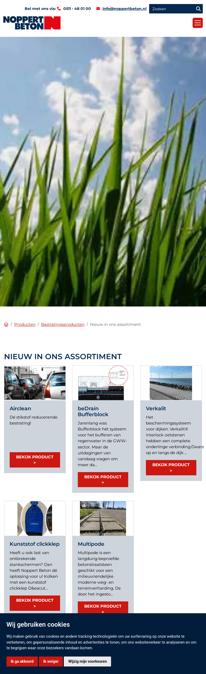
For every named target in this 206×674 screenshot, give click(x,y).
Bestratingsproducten (62, 324)
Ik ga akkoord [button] (22, 661)
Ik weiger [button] (50, 661)
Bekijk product (34, 456)
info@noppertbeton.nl (124, 8)
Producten (24, 324)
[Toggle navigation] (198, 23)
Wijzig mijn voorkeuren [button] (87, 661)
